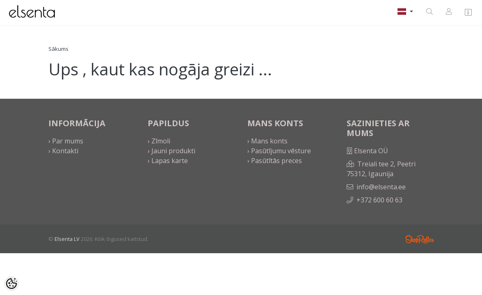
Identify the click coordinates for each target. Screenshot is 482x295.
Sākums (58, 48)
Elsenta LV (67, 239)
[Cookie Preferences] (11, 283)
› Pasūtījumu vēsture (279, 150)
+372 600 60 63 (379, 199)
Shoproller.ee (419, 239)
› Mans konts (267, 140)
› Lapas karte (168, 160)
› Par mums (65, 140)
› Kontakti (63, 150)
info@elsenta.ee (381, 186)
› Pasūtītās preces (274, 160)
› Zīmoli (159, 140)
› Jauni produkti (171, 150)
